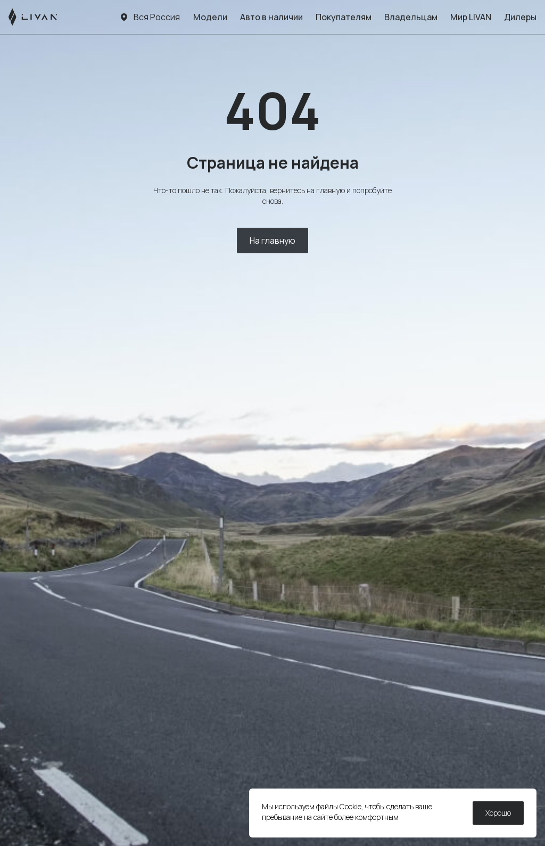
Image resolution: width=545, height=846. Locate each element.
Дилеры (520, 17)
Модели (210, 17)
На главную (272, 240)
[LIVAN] (33, 17)
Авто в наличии (271, 17)
